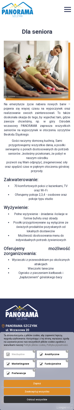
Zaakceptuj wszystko (37, 391)
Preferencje (19, 373)
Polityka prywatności (57, 345)
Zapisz (37, 383)
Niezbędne (18, 354)
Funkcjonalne (53, 363)
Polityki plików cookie (34, 345)
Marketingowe (20, 363)
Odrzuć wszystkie (37, 399)
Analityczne (52, 354)
